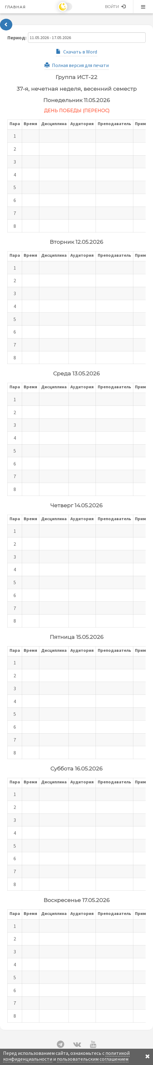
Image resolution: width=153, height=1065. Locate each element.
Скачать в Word (76, 52)
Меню (143, 7)
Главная (15, 7)
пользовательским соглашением (92, 1059)
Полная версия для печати (77, 65)
